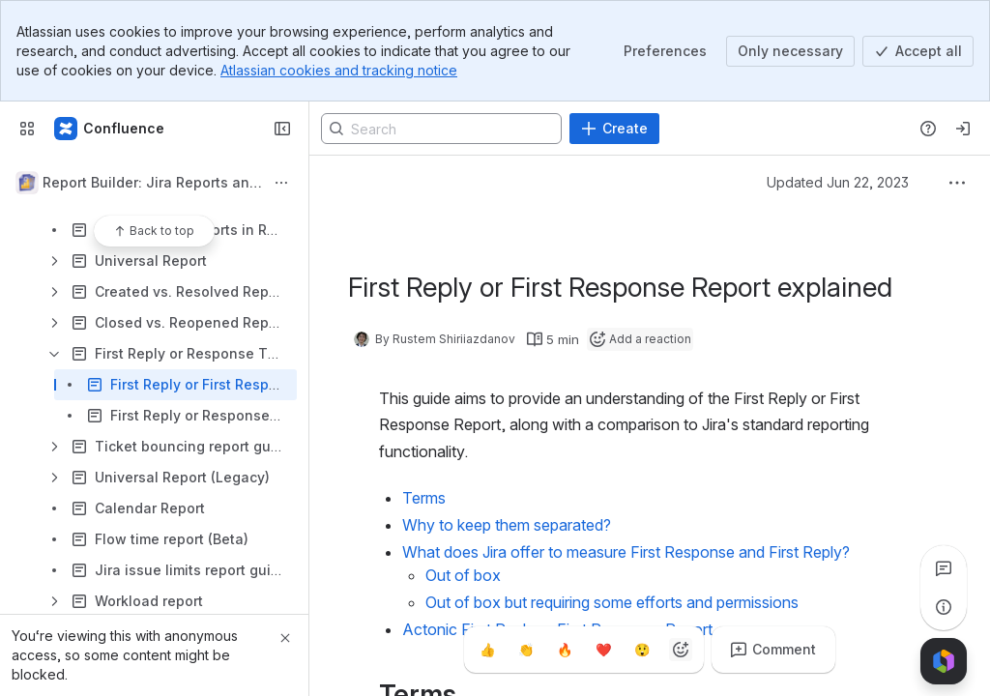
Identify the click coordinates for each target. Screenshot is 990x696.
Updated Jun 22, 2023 (838, 182)
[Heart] (603, 649)
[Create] (614, 128)
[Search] (441, 128)
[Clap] (525, 649)
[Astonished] (641, 649)
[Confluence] (110, 128)
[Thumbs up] (487, 649)
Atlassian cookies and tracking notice (338, 70)
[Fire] (564, 649)
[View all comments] (943, 568)
